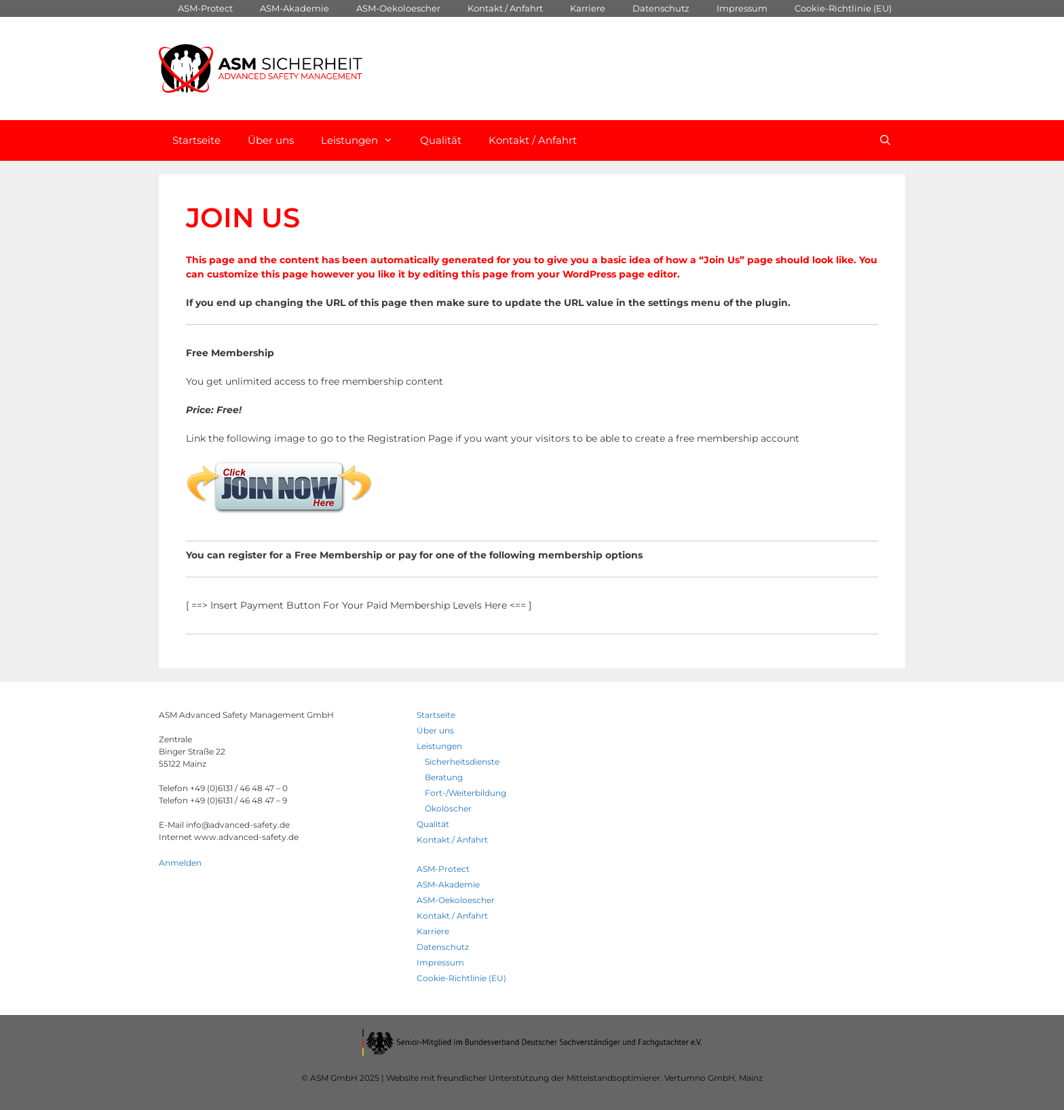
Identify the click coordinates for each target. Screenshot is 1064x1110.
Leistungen (363, 140)
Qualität (440, 140)
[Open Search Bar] (885, 140)
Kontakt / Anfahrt (505, 8)
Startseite (196, 140)
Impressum (742, 8)
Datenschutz (660, 8)
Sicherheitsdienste (462, 762)
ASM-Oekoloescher (398, 8)
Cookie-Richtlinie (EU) (843, 8)
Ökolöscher (448, 808)
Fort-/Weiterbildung (465, 793)
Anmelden (180, 863)
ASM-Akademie (294, 8)
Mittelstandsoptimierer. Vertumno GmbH (651, 1078)
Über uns (271, 140)
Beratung (444, 777)
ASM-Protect (205, 8)
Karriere (587, 8)
